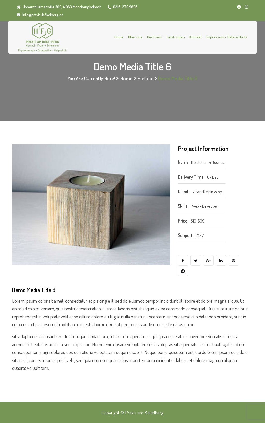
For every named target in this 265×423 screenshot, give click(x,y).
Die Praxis (154, 36)
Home (118, 36)
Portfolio (145, 78)
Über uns (135, 36)
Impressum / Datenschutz (227, 36)
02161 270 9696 (122, 6)
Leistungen (176, 36)
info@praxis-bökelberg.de (40, 14)
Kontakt (195, 36)
